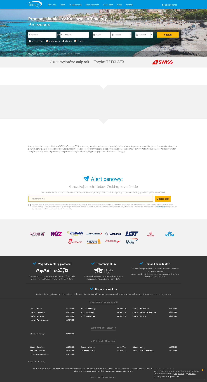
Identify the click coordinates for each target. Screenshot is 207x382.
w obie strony (53, 41)
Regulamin (192, 374)
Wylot (98, 35)
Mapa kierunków (92, 5)
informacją (161, 207)
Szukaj (168, 34)
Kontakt (129, 5)
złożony (67, 41)
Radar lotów (108, 5)
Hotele (62, 5)
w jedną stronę (36, 41)
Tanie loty (52, 5)
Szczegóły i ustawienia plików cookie (166, 377)
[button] (169, 5)
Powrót (118, 35)
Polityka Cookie (179, 374)
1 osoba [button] (142, 35)
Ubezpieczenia (75, 5)
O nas (119, 5)
